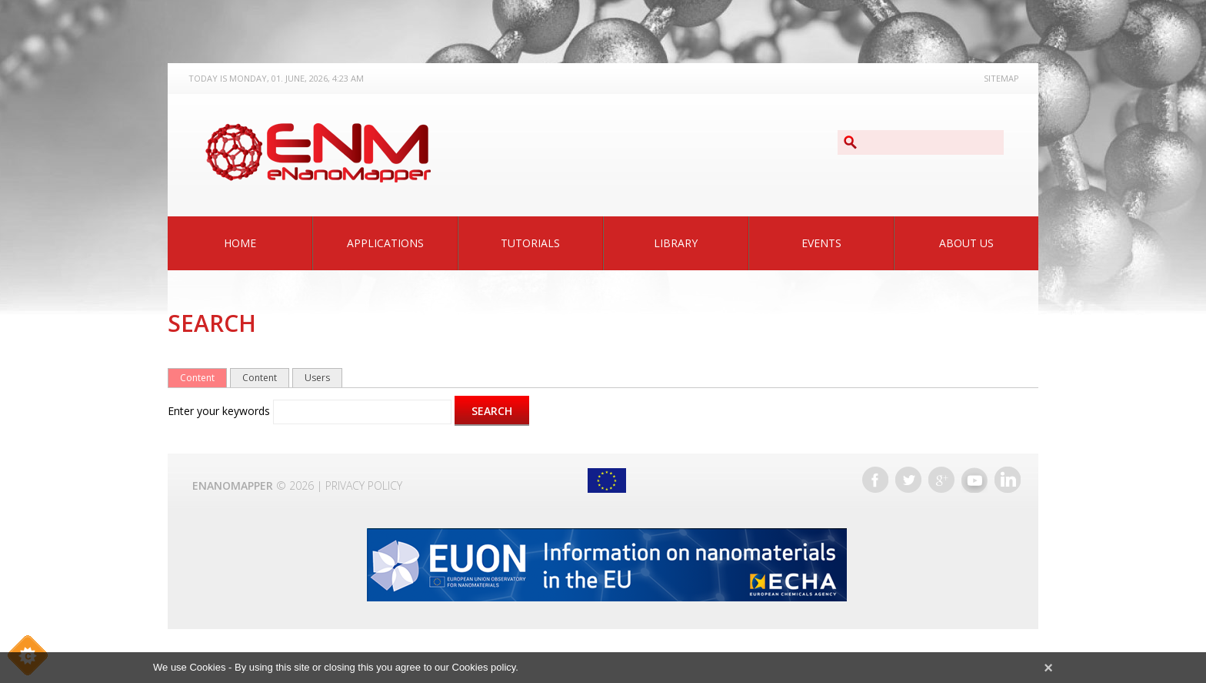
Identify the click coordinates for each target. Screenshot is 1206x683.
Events (821, 243)
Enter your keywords (220, 410)
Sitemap (1001, 78)
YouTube (974, 480)
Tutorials (530, 243)
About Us (966, 243)
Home (240, 243)
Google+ (941, 480)
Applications (385, 243)
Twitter (908, 480)
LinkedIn (1007, 480)
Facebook (875, 480)
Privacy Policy (363, 485)
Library (676, 243)
